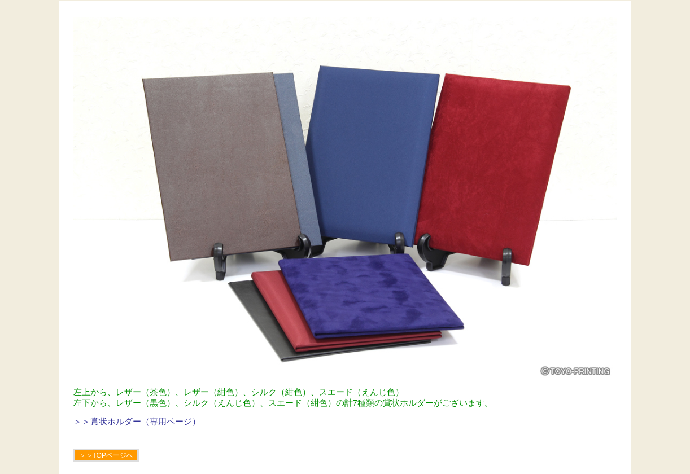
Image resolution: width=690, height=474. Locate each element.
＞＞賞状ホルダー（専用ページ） (136, 421)
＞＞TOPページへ (106, 455)
